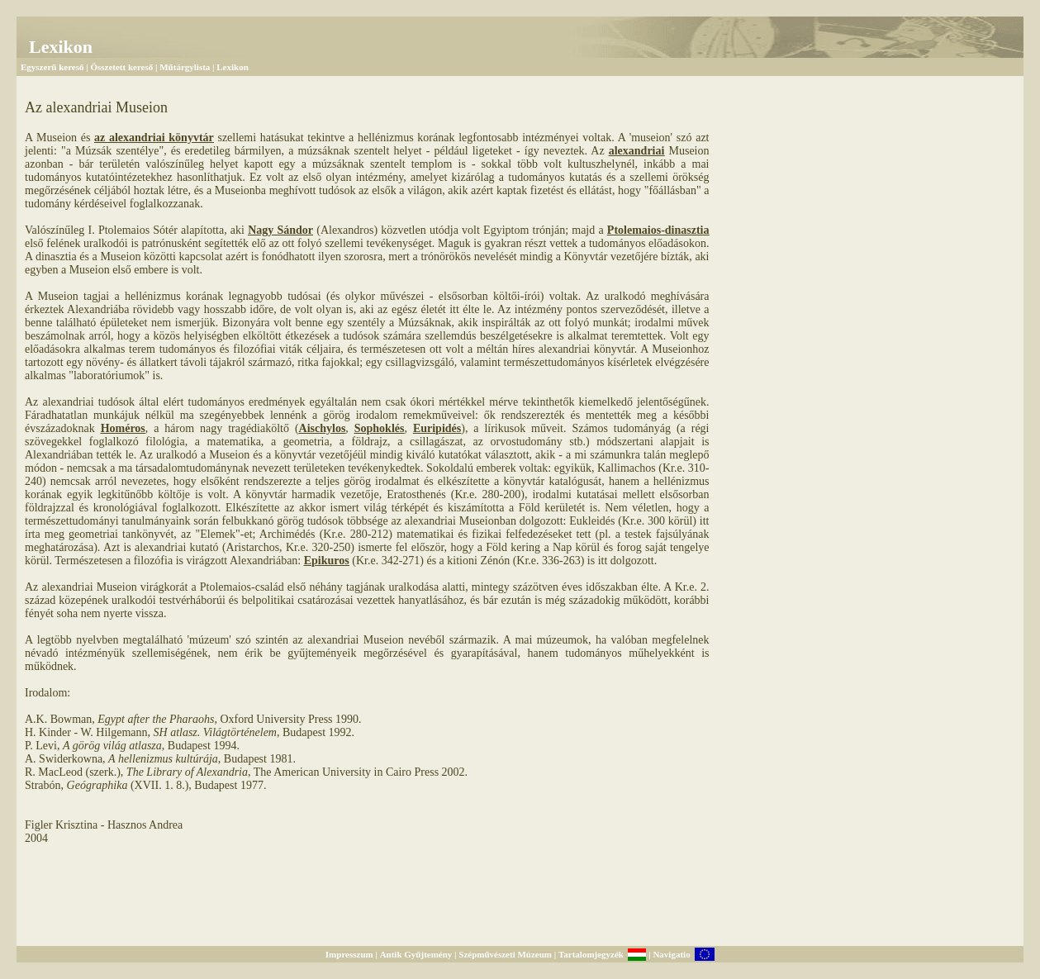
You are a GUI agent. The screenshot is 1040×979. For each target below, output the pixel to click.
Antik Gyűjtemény (416, 954)
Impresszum (349, 954)
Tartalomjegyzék (591, 954)
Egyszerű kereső (52, 67)
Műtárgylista (184, 67)
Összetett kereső (121, 67)
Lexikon (232, 67)
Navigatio (671, 954)
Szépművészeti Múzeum (505, 954)
